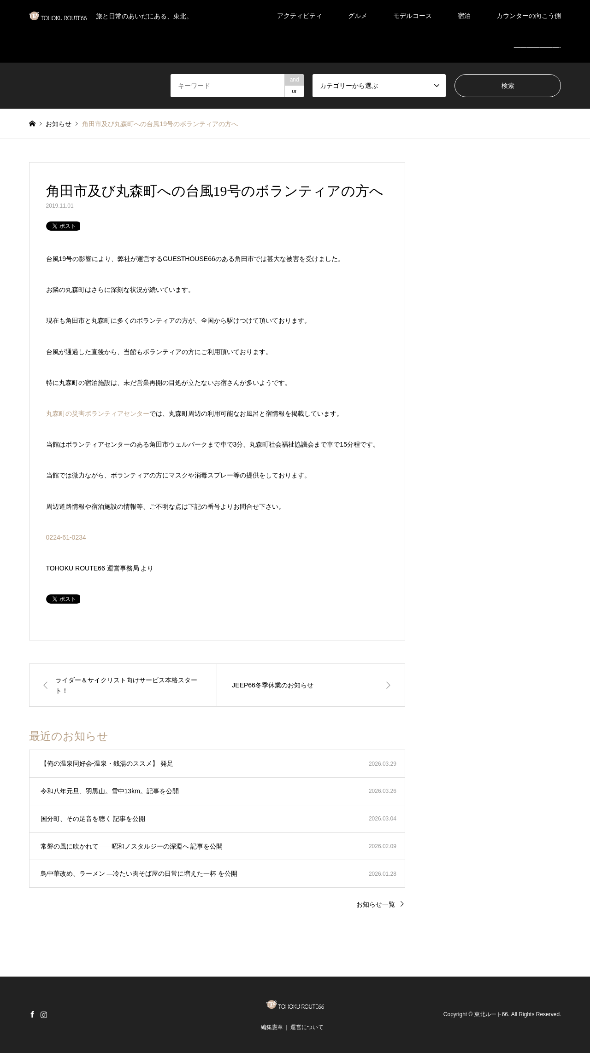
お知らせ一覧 (375, 904)
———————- (537, 47)
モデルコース (412, 15)
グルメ (357, 15)
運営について (307, 1027)
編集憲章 (272, 1027)
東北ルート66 (491, 1015)
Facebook (32, 1014)
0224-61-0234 (66, 537)
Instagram (44, 1014)
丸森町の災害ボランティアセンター (97, 413)
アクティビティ (299, 15)
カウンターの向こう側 (528, 15)
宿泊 (464, 15)
